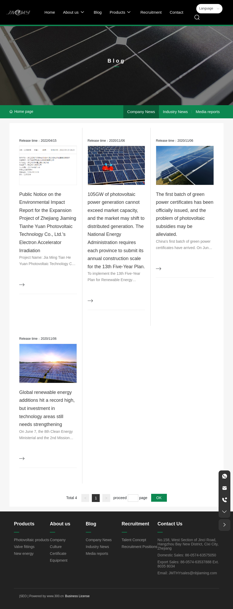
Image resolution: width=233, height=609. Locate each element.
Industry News (175, 111)
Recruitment (135, 523)
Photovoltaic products (31, 540)
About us (60, 523)
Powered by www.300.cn (46, 596)
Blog (91, 523)
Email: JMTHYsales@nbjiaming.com (187, 573)
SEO (23, 596)
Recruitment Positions (139, 547)
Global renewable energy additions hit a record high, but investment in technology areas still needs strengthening (47, 408)
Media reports (208, 111)
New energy (24, 553)
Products (24, 523)
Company (58, 540)
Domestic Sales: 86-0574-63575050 (186, 555)
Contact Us (169, 523)
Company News (141, 111)
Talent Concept (134, 540)
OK (159, 498)
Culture (56, 547)
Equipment (58, 560)
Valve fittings (24, 547)
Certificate (58, 553)
